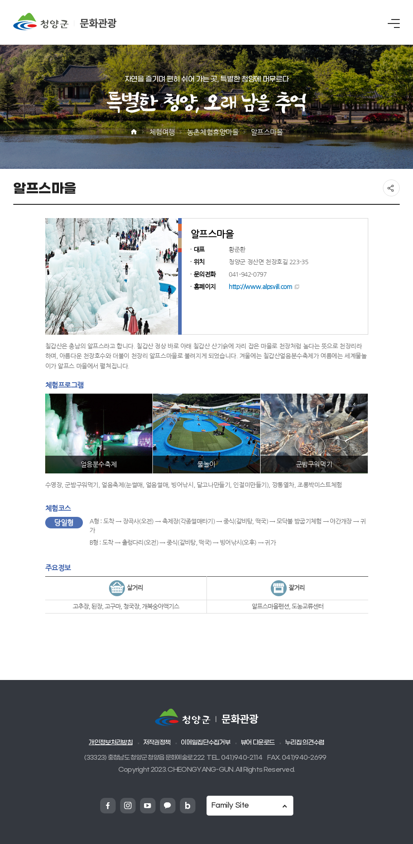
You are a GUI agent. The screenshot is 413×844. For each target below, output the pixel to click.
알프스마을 (267, 132)
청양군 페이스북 (108, 805)
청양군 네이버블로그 (187, 805)
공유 (391, 188)
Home (133, 132)
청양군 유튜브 (148, 805)
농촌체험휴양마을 (213, 132)
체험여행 (162, 132)
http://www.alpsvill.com (260, 287)
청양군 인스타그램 (128, 805)
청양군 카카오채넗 (167, 805)
